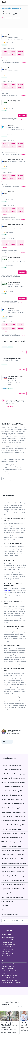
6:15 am (5, 143)
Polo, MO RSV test (7, 968)
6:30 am (13, 143)
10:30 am (20, 179)
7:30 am (13, 51)
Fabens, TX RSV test (7, 978)
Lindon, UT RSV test (7, 966)
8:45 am (13, 211)
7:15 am (5, 51)
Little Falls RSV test (7, 954)
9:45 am (20, 175)
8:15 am (13, 55)
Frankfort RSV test (7, 947)
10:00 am (5, 179)
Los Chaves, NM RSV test (9, 980)
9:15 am (5, 175)
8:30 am (20, 55)
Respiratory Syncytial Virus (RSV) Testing (11, 8)
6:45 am (20, 143)
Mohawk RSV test (6, 956)
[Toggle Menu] (24, 2)
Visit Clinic (22, 115)
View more (4, 57)
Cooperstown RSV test (8, 944)
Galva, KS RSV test (7, 973)
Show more (24, 62)
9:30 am (13, 175)
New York (18, 7)
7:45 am (20, 51)
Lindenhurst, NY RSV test (9, 964)
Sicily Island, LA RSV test (9, 975)
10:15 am (12, 179)
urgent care (7, 590)
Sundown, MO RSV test (8, 971)
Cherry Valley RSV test (8, 940)
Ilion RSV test (5, 951)
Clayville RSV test (6, 942)
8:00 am (5, 55)
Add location (10, 406)
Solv (2, 7)
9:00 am (20, 211)
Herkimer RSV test (7, 949)
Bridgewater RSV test (7, 937)
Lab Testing (7, 7)
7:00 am (5, 147)
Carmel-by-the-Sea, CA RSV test (11, 982)
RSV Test (13, 7)
